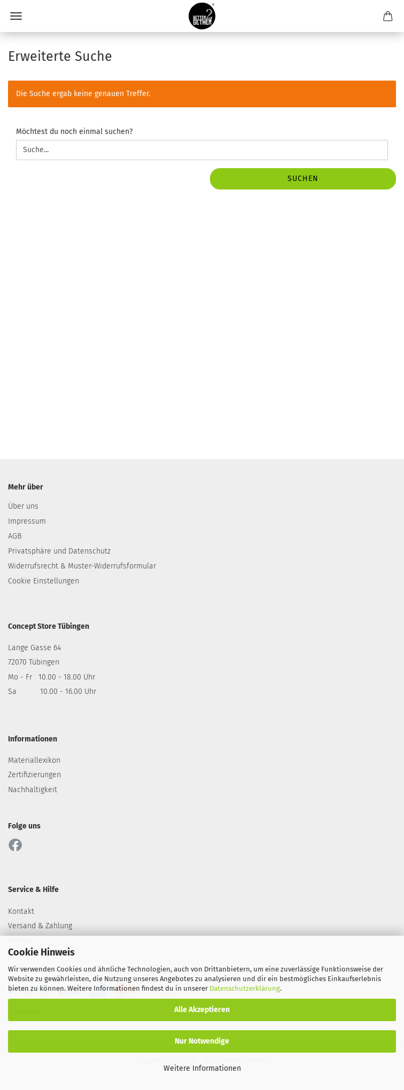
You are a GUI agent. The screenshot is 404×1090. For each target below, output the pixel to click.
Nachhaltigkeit (32, 789)
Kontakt (21, 911)
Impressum (27, 521)
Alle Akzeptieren (202, 1009)
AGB (14, 536)
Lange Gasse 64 (34, 647)
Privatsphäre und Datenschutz (59, 551)
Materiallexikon (34, 760)
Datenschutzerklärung (244, 988)
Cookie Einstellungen (43, 581)
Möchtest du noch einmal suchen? (74, 131)
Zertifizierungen (34, 774)
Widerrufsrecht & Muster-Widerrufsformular (82, 566)
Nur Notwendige (202, 1041)
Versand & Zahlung (40, 925)
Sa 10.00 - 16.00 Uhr (52, 691)
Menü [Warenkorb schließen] (16, 16)
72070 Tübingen (33, 662)
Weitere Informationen (202, 1068)
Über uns (23, 506)
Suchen (303, 178)
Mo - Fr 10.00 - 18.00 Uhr (51, 677)
